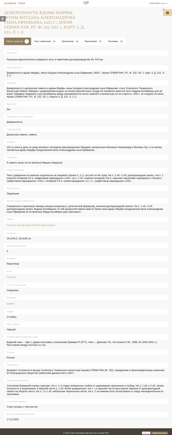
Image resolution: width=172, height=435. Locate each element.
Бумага (11, 303)
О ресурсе (154, 3)
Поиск (21, 3)
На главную (10, 3)
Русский (11, 277)
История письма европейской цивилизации (31, 225)
